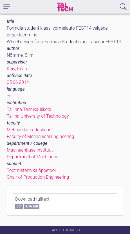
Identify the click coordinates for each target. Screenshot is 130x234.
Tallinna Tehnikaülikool (29, 109)
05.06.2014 (18, 82)
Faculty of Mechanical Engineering (40, 136)
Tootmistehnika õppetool (31, 170)
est (10, 96)
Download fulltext (32, 202)
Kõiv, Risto (17, 68)
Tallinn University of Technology (38, 116)
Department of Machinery (32, 156)
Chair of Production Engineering (38, 177)
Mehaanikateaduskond (29, 129)
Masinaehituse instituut (30, 150)
